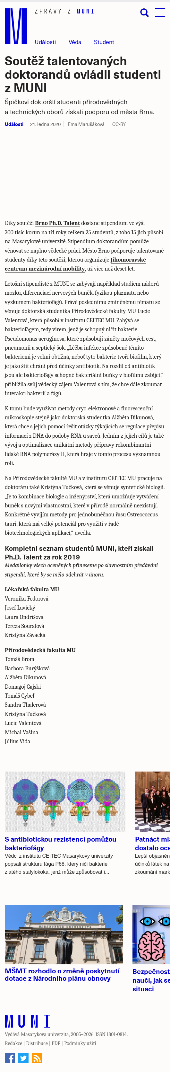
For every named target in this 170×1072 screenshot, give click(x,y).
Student (104, 42)
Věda (75, 42)
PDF (56, 1043)
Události (45, 42)
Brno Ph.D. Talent (57, 223)
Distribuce (37, 1043)
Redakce (13, 1043)
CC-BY (119, 124)
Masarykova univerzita (45, 1034)
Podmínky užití (80, 1043)
